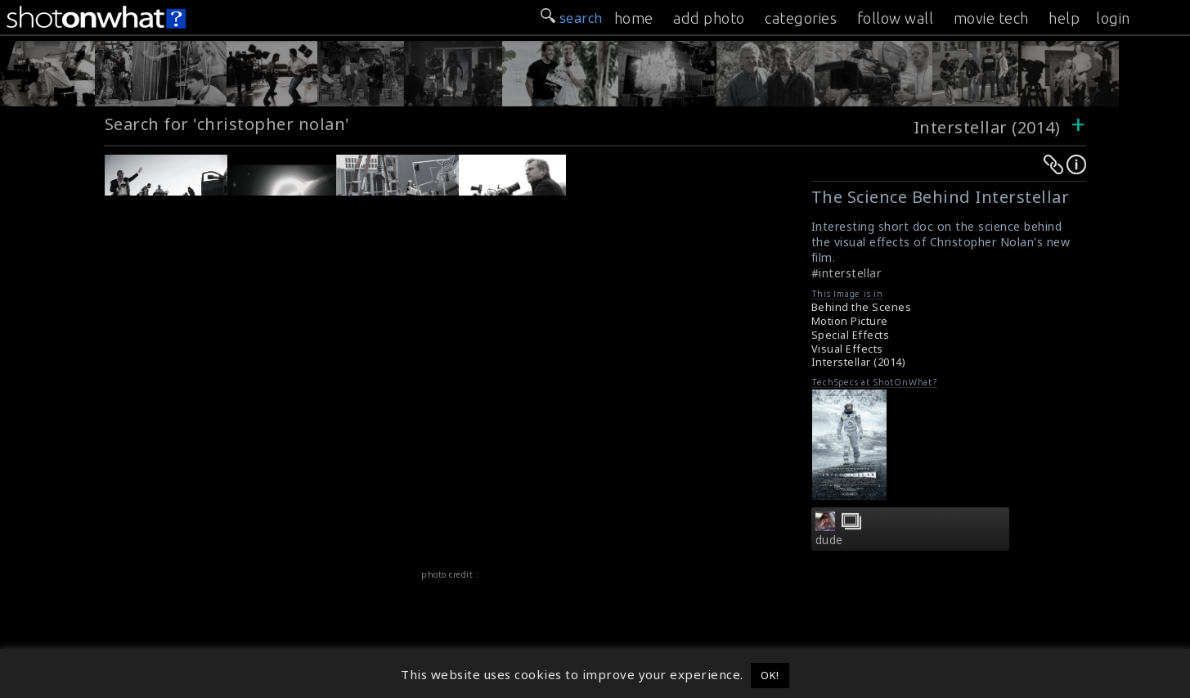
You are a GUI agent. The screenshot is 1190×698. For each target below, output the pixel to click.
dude (829, 540)
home (633, 18)
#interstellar (846, 273)
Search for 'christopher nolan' (227, 124)
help (1064, 18)
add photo (709, 18)
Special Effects (850, 335)
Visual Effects (847, 349)
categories (801, 18)
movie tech (991, 18)
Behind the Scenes (861, 307)
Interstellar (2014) (987, 127)
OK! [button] (770, 675)
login (1113, 18)
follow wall (895, 18)
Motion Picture (849, 321)
